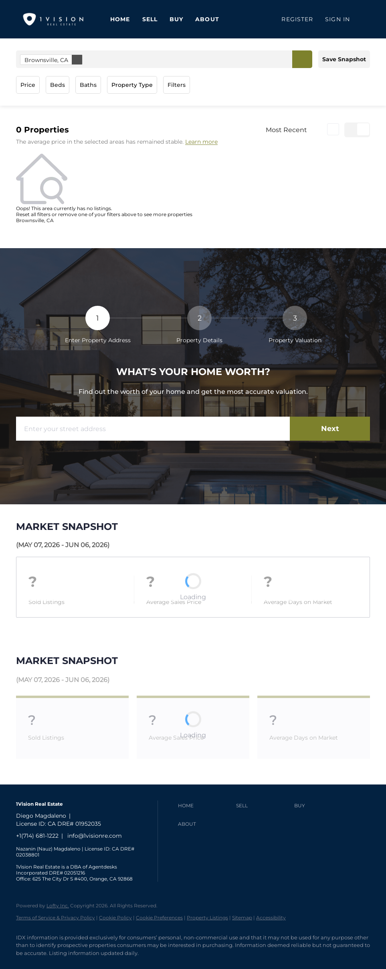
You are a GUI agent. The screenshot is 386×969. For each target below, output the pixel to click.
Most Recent (286, 130)
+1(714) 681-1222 (37, 835)
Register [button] (297, 19)
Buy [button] (176, 19)
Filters (177, 84)
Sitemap (242, 918)
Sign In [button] (337, 19)
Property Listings (207, 918)
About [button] (207, 19)
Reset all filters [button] (33, 214)
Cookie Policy (115, 918)
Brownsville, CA (53, 59)
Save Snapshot (344, 59)
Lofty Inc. (57, 906)
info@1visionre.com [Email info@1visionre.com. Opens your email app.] (94, 835)
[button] (302, 59)
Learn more (201, 142)
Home (120, 19)
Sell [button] (150, 19)
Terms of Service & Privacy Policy (55, 918)
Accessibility (271, 918)
